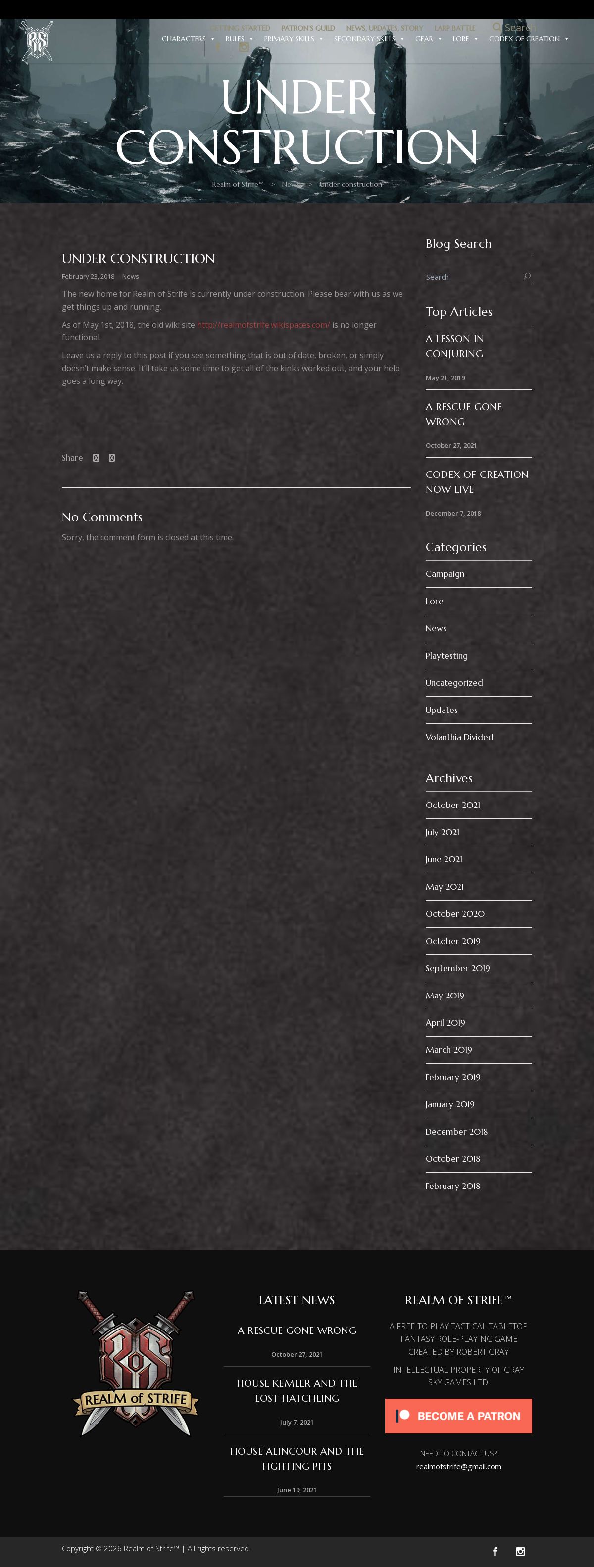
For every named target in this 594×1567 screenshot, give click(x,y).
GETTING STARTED (239, 28)
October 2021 (453, 805)
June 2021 (444, 859)
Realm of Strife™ (137, 184)
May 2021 (445, 886)
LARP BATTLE (455, 28)
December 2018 (457, 1131)
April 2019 (445, 1022)
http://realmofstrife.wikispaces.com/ (263, 324)
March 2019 (449, 1050)
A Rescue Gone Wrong (297, 1331)
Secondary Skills (369, 38)
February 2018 (453, 1186)
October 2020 (455, 913)
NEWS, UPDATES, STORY (384, 28)
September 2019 (458, 968)
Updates (442, 710)
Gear (429, 38)
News (189, 184)
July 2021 (442, 832)
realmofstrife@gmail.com (458, 1466)
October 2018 (453, 1158)
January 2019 (450, 1104)
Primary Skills (294, 38)
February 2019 (453, 1077)
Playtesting (447, 655)
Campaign (445, 574)
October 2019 (453, 941)
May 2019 (445, 995)
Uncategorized (454, 682)
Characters (189, 38)
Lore (466, 38)
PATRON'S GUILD (308, 28)
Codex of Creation (529, 38)
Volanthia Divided (460, 737)
